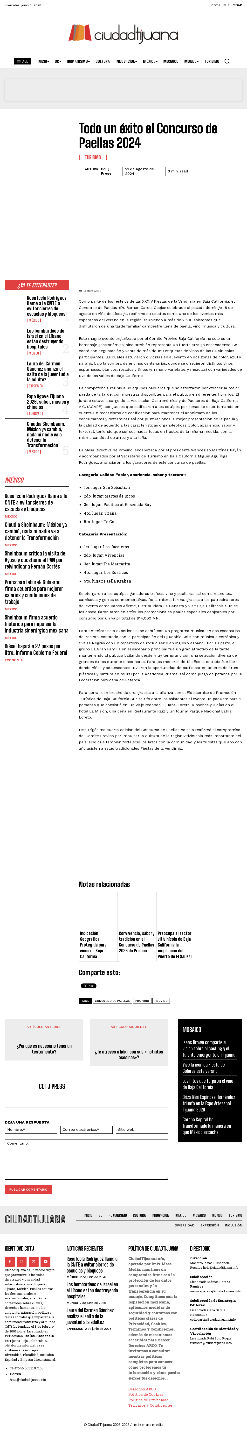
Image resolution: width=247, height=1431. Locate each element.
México (33, 316)
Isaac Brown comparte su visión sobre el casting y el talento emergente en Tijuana (209, 1048)
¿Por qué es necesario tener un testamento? (44, 1048)
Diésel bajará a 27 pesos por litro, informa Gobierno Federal (34, 605)
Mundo (33, 341)
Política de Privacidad (148, 1399)
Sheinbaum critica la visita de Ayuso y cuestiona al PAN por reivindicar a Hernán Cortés (37, 528)
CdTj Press (106, 171)
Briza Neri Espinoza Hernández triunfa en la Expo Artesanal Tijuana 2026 (209, 1103)
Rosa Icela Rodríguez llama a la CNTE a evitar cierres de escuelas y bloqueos (47, 303)
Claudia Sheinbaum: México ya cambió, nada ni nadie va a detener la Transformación (48, 412)
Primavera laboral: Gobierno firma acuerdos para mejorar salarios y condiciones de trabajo (34, 554)
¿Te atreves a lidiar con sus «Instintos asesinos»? (129, 1054)
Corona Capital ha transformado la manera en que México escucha (207, 1126)
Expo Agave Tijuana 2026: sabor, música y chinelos (46, 385)
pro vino (142, 1001)
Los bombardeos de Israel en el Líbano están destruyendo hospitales (48, 331)
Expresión (35, 371)
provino (161, 1001)
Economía (13, 614)
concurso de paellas (112, 1001)
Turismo (35, 396)
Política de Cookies (145, 1393)
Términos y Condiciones (150, 1404)
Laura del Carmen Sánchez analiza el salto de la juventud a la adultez (48, 358)
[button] (227, 61)
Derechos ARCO (142, 1388)
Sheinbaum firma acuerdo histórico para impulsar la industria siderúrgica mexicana (36, 581)
